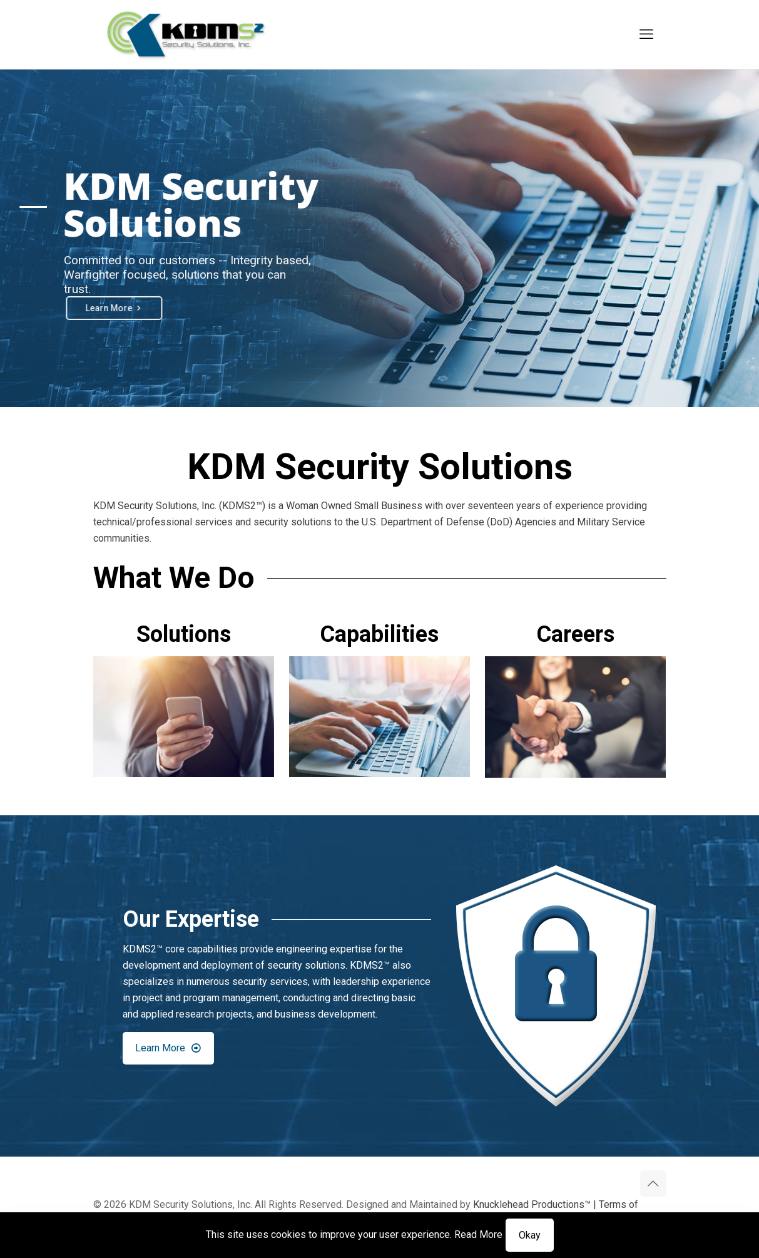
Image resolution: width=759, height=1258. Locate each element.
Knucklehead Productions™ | (536, 1204)
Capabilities (379, 634)
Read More (478, 1234)
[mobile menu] (646, 34)
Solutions (183, 634)
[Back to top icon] (653, 1183)
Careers (575, 634)
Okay (530, 1235)
